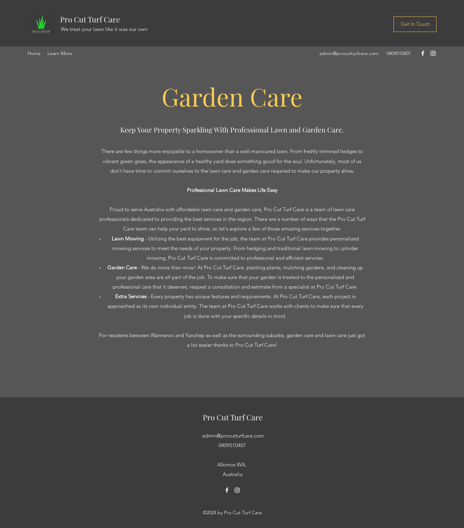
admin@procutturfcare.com (348, 53)
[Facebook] (422, 53)
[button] (60, 53)
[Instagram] (433, 53)
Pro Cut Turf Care (90, 19)
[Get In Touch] (415, 24)
